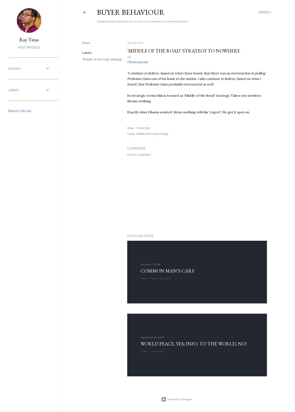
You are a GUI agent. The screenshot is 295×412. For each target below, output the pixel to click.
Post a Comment (139, 154)
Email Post (143, 127)
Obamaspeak (137, 62)
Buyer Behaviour (131, 12)
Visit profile (29, 47)
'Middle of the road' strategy (102, 59)
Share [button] (86, 43)
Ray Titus (29, 39)
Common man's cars (167, 271)
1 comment (157, 351)
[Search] (264, 12)
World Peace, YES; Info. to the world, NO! (194, 343)
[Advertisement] (197, 195)
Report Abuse (19, 111)
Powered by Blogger (176, 399)
